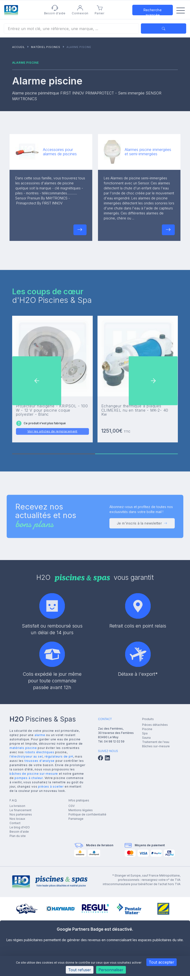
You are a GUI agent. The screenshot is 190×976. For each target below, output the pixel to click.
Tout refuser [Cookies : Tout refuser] (79, 969)
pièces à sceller (51, 786)
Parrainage (75, 818)
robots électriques (39, 752)
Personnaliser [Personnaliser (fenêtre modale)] (110, 969)
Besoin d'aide (19, 831)
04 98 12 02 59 (114, 741)
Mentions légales (80, 810)
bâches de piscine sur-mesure (34, 773)
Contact (15, 823)
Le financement (20, 810)
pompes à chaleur (29, 778)
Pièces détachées (155, 725)
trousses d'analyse (40, 761)
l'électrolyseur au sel (26, 756)
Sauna (146, 737)
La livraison (17, 806)
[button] (79, 229)
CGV (71, 806)
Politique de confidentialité (87, 814)
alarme (40, 735)
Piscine (147, 729)
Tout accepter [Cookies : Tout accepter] (161, 962)
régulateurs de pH (59, 756)
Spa (145, 733)
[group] (26, 909)
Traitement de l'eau (155, 742)
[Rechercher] (71, 28)
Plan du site (18, 836)
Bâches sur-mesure (156, 746)
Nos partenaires (21, 814)
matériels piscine (23, 748)
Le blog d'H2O (20, 827)
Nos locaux (17, 818)
